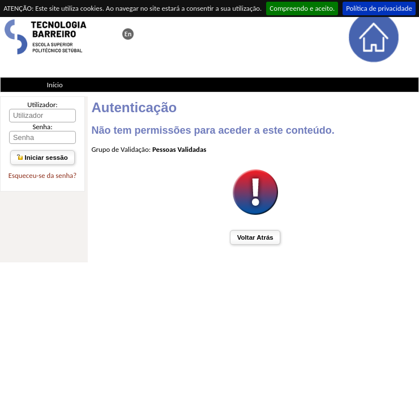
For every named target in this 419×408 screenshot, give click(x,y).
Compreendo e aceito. (302, 8)
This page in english (128, 34)
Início (55, 84)
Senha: (42, 126)
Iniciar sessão (42, 157)
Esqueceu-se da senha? (42, 175)
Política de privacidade (379, 8)
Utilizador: (42, 104)
